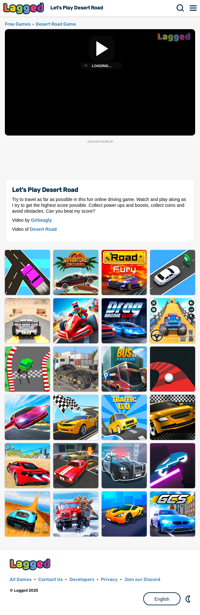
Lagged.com (31, 564)
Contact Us (50, 579)
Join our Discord (142, 579)
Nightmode (188, 598)
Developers (81, 579)
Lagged (24, 8)
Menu (193, 8)
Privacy (109, 579)
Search (180, 8)
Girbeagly (41, 220)
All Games (20, 579)
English (162, 599)
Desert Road (43, 229)
